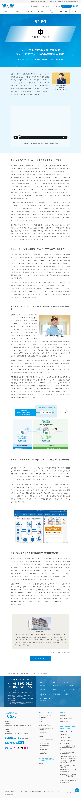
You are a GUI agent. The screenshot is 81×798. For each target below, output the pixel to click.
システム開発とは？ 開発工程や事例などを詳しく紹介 (68, 752)
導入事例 (40, 11)
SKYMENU (41, 736)
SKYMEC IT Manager (47, 729)
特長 (6, 11)
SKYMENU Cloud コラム (66, 740)
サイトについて (24, 791)
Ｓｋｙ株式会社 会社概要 (35, 791)
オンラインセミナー (52, 11)
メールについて (9, 794)
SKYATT (47, 733)
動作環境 (58, 6)
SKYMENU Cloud (48, 740)
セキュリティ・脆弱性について (51, 791)
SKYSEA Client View (47, 716)
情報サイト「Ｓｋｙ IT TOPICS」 (67, 731)
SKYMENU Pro (48, 752)
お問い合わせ (67, 6)
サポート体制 (63, 11)
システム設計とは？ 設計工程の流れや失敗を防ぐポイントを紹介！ (68, 757)
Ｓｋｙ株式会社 (72, 793)
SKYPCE (47, 720)
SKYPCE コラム (63, 734)
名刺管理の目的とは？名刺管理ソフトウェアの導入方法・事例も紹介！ (68, 776)
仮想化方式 (29, 11)
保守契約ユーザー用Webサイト (38, 1)
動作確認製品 (56, 694)
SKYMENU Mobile (48, 744)
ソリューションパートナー (46, 6)
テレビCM (35, 6)
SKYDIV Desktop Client (47, 724)
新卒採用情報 (63, 716)
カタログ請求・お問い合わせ (45, 699)
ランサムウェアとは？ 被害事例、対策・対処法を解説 (68, 781)
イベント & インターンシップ (66, 718)
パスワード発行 (51, 1)
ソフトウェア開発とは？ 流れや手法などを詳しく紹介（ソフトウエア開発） (68, 747)
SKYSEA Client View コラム (66, 737)
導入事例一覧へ (40, 658)
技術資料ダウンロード (45, 695)
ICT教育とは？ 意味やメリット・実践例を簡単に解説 (68, 770)
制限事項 (68, 694)
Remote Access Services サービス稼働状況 (68, 1)
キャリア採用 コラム (64, 743)
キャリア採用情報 (64, 721)
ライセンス (75, 11)
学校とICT (41, 764)
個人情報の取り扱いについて (12, 791)
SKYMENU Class (48, 748)
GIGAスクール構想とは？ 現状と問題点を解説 (67, 766)
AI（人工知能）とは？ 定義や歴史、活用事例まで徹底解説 (68, 761)
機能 (17, 11)
